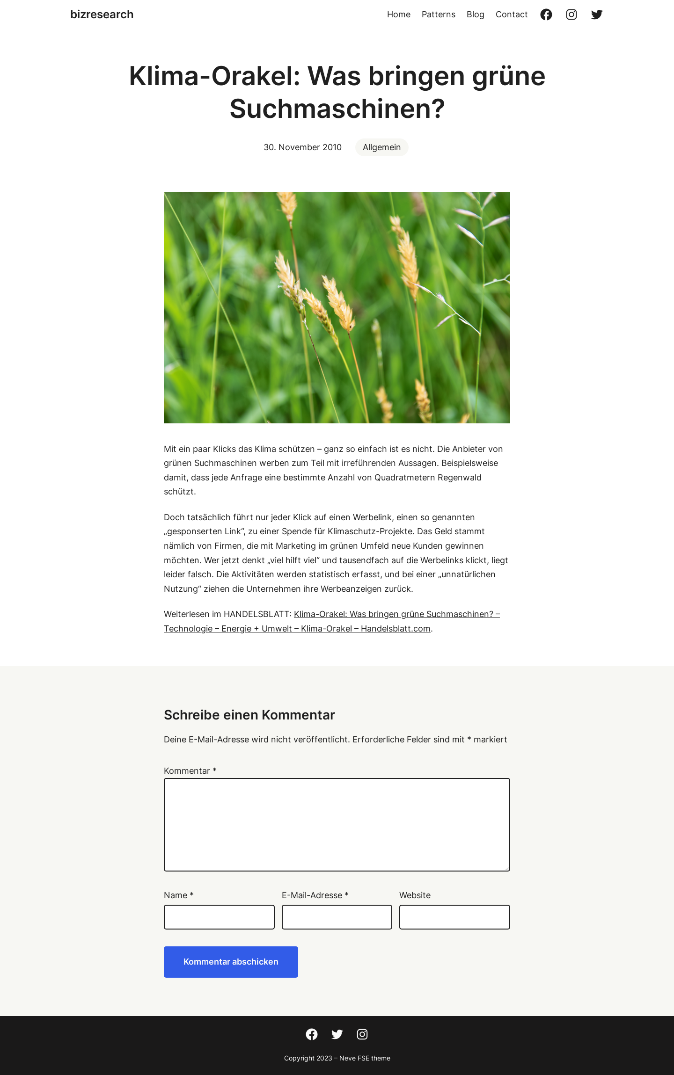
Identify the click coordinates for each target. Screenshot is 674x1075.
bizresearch (102, 14)
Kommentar (190, 771)
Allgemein (382, 147)
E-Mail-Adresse (315, 895)
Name (179, 895)
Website (415, 895)
